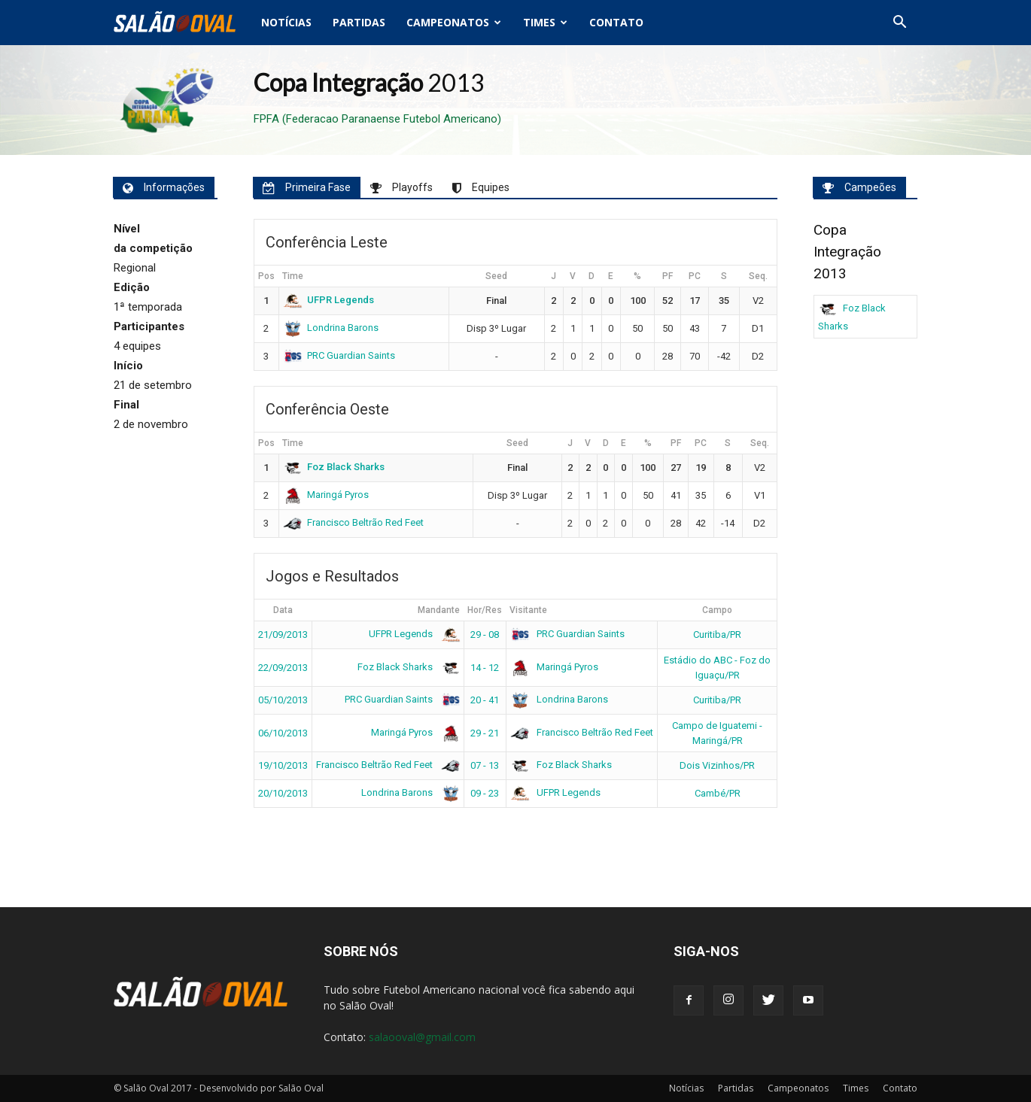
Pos (266, 276)
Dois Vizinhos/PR (717, 765)
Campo (717, 610)
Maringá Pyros (326, 494)
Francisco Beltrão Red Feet (353, 522)
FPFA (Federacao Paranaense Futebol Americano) (377, 119)
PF (667, 276)
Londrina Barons (331, 327)
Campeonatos (453, 22)
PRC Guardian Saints (339, 355)
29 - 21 (484, 733)
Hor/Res (484, 610)
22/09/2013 (283, 667)
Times (545, 22)
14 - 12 (484, 667)
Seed (496, 276)
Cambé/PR (718, 793)
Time (292, 276)
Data (283, 610)
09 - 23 (484, 793)
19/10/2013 (283, 765)
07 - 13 (484, 765)
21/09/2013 (283, 634)
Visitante (528, 610)
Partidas (359, 22)
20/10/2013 (283, 793)
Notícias (286, 22)
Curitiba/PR (717, 634)
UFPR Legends (329, 299)
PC (695, 276)
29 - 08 (484, 634)
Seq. (758, 276)
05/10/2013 (283, 700)
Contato (616, 22)
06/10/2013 (283, 733)
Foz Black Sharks (334, 466)
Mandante (439, 610)
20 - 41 (484, 700)
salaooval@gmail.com (422, 1037)
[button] (899, 23)
